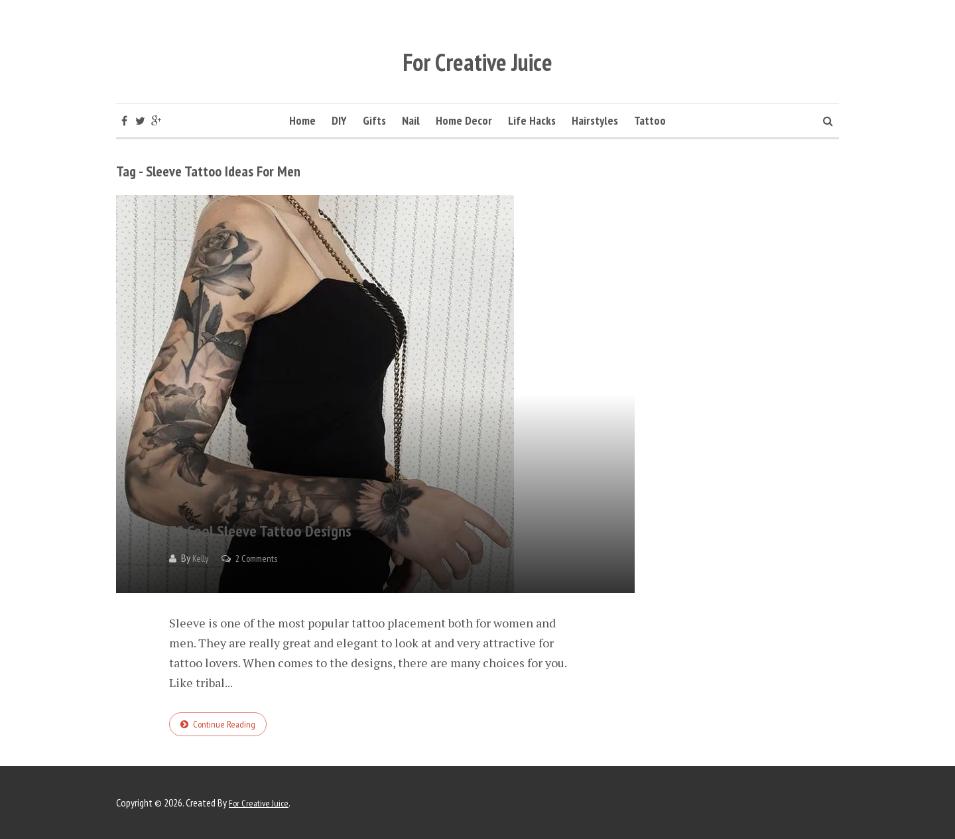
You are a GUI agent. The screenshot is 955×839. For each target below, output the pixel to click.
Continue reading (227, 725)
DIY (339, 120)
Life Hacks (532, 120)
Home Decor (464, 120)
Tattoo (650, 120)
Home (302, 120)
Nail (411, 120)
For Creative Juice (477, 51)
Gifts (374, 120)
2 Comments (262, 558)
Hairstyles (595, 120)
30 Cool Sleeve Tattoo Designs (341, 525)
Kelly (201, 558)
